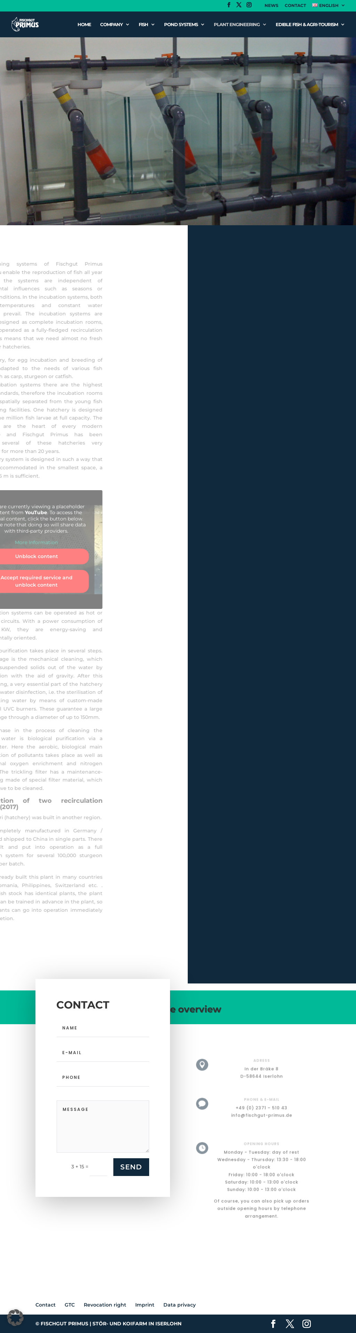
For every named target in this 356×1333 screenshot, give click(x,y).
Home (84, 24)
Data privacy (179, 1305)
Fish (143, 24)
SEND (131, 1167)
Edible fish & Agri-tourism (307, 24)
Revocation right (105, 1305)
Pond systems (181, 24)
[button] (15, 1317)
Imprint (144, 1305)
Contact (295, 5)
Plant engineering (237, 24)
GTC (70, 1305)
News (271, 5)
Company (111, 24)
